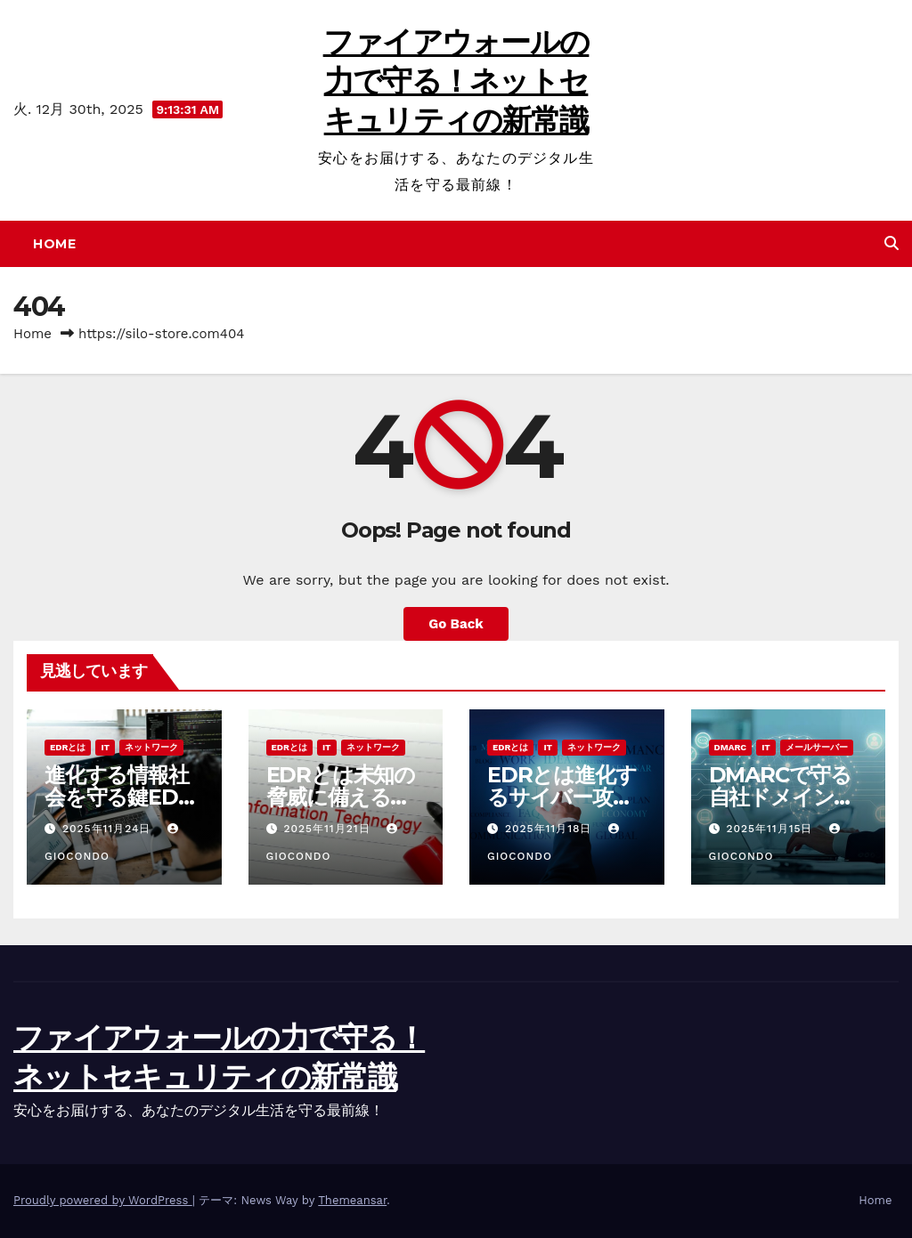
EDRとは (68, 747)
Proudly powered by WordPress (102, 1200)
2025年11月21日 (328, 828)
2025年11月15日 (771, 828)
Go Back (456, 624)
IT (105, 747)
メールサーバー (817, 747)
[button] (891, 243)
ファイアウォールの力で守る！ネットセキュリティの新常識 (456, 81)
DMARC (730, 747)
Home (54, 244)
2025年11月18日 (550, 828)
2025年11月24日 (108, 828)
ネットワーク (151, 747)
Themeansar (352, 1200)
